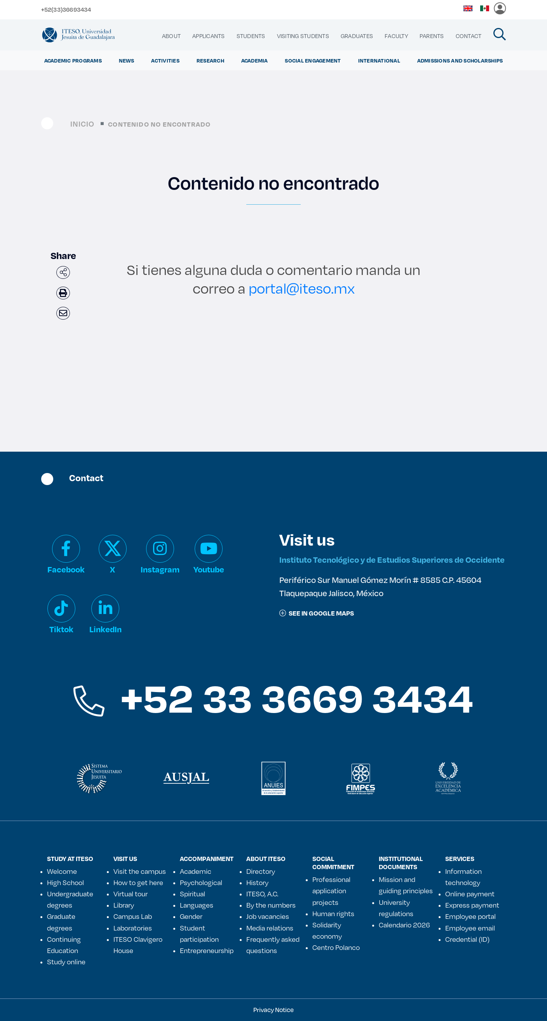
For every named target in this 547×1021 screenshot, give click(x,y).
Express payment (472, 905)
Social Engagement (313, 60)
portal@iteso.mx (302, 288)
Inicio (82, 123)
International (379, 60)
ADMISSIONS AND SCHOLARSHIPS (460, 60)
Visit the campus (139, 871)
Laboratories (132, 928)
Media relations (269, 928)
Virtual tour (130, 894)
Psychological (201, 882)
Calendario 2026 (404, 925)
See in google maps (316, 613)
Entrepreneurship (206, 950)
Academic (195, 871)
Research (210, 60)
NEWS (126, 60)
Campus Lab (132, 916)
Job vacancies (267, 916)
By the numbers (271, 905)
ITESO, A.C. (262, 894)
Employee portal (470, 916)
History (257, 882)
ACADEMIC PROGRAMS (73, 60)
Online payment (470, 894)
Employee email (470, 928)
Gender (191, 916)
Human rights (333, 913)
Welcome (62, 871)
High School (65, 882)
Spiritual (192, 894)
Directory (260, 871)
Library (123, 905)
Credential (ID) (467, 939)
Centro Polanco (336, 947)
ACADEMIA (254, 60)
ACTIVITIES (165, 60)
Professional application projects (331, 890)
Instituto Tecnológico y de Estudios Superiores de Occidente (392, 559)
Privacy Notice (273, 1009)
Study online (66, 962)
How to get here (138, 882)
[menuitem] (171, 36)
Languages (196, 905)
